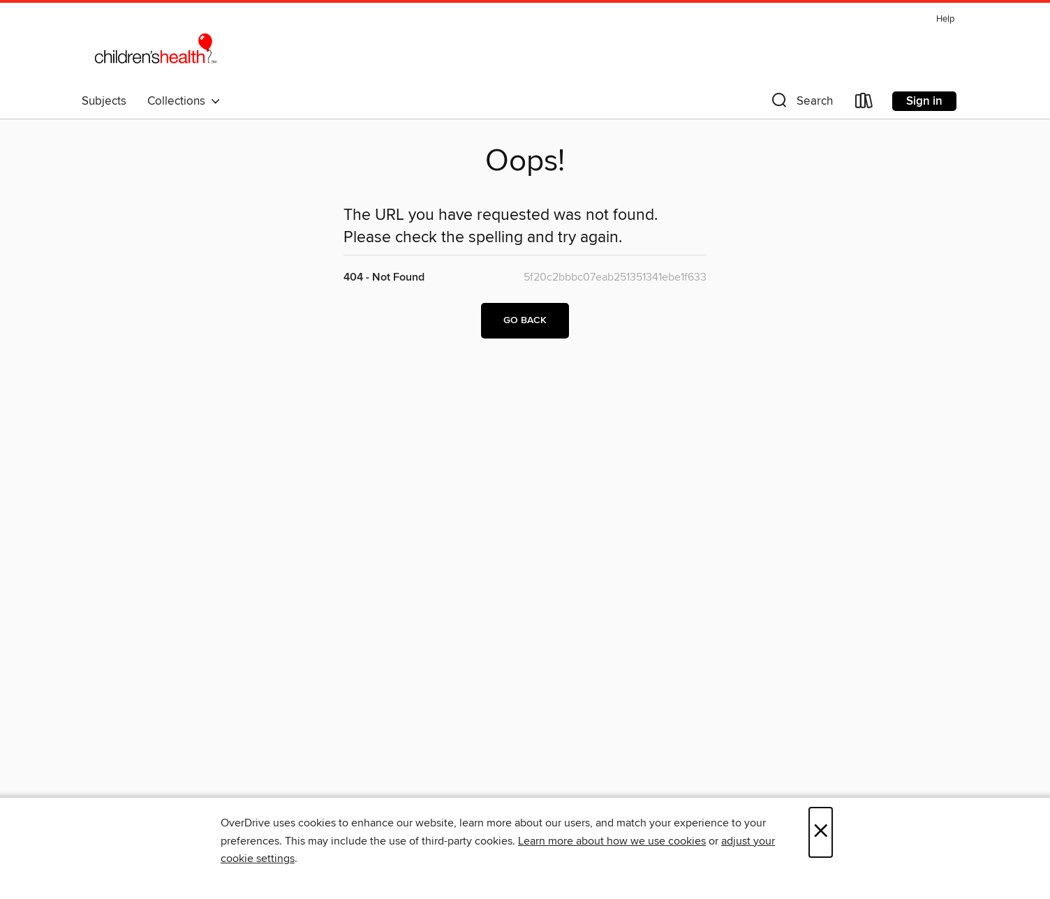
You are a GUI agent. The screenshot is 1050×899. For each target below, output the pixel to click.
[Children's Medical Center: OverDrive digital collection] (155, 48)
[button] (800, 103)
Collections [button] (184, 101)
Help (945, 19)
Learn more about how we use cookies (612, 841)
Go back (525, 320)
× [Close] (820, 832)
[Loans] (864, 103)
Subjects (104, 101)
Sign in (924, 101)
